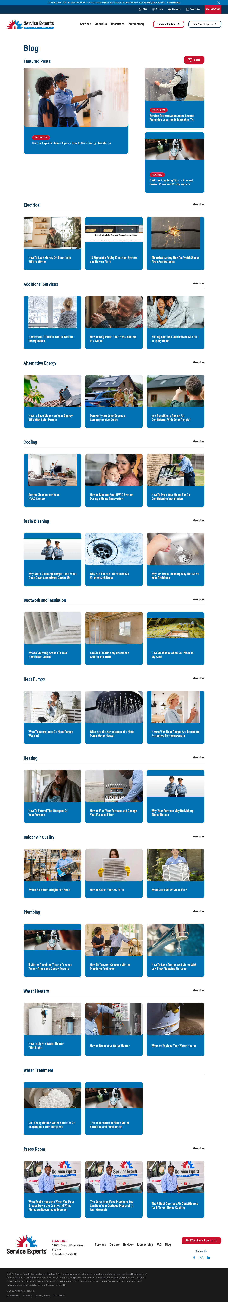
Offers (157, 9)
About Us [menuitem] (101, 24)
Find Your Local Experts (201, 1240)
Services (100, 1244)
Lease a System (169, 24)
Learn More (173, 2)
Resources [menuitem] (117, 24)
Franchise (193, 9)
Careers (174, 9)
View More (198, 204)
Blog (168, 1244)
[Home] (30, 24)
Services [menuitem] (85, 24)
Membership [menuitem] (137, 24)
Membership (145, 1244)
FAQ (143, 9)
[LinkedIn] (208, 1257)
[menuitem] (13, 1296)
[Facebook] (194, 1257)
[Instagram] (201, 1257)
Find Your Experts (205, 24)
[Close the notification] (219, 2)
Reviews (128, 1244)
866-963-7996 (213, 9)
